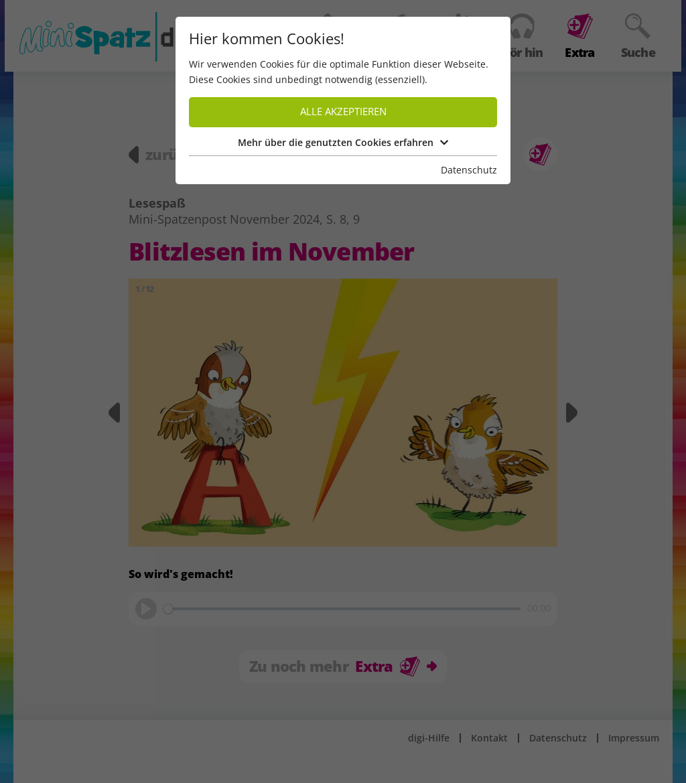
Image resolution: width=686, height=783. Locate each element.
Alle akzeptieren (343, 111)
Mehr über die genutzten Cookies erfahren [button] (343, 142)
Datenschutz (469, 169)
